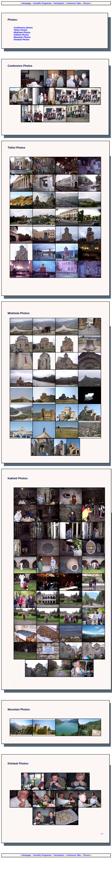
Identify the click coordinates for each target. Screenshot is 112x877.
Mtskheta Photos (22, 32)
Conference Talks (73, 3)
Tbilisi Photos (20, 30)
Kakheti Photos (21, 35)
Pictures (86, 3)
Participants (58, 3)
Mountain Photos (22, 37)
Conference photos (23, 27)
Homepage (26, 3)
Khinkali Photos (21, 39)
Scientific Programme (42, 3)
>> (102, 834)
